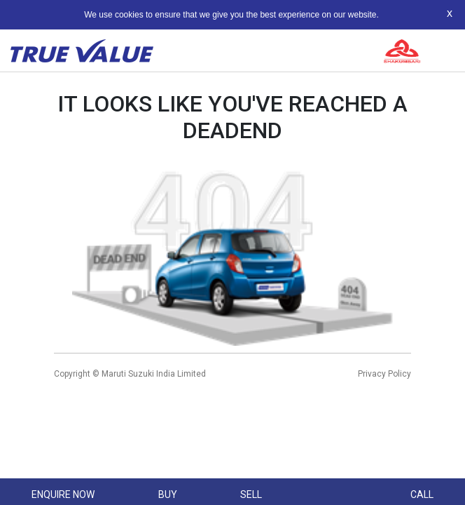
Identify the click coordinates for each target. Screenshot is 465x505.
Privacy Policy (384, 374)
